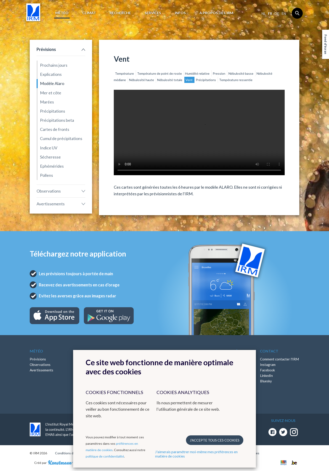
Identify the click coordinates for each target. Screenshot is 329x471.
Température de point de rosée (160, 73)
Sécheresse (50, 156)
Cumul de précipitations (61, 138)
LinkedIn (266, 375)
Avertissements (51, 203)
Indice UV (48, 147)
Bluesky (266, 381)
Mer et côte (50, 92)
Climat (89, 13)
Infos (180, 13)
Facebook (267, 370)
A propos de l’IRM (216, 13)
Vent (189, 80)
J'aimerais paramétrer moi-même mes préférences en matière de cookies (196, 454)
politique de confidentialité (105, 456)
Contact (269, 351)
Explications (51, 74)
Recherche (120, 13)
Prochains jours (53, 65)
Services (153, 13)
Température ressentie (235, 80)
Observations (49, 190)
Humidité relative (197, 73)
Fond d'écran (326, 44)
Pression (219, 73)
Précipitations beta (57, 120)
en (283, 13)
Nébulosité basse (241, 73)
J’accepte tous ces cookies (214, 440)
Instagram (268, 365)
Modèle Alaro (52, 83)
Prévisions (46, 49)
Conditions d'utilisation (71, 453)
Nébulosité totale (170, 80)
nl (263, 13)
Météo (62, 13)
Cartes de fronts (54, 129)
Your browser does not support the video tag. (199, 132)
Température (125, 73)
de (276, 13)
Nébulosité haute (142, 80)
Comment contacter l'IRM (279, 359)
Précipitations (52, 111)
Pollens (46, 175)
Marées (47, 101)
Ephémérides (52, 166)
